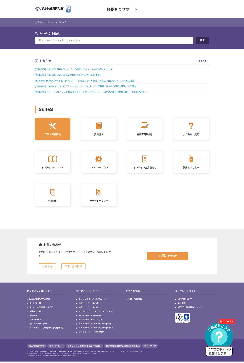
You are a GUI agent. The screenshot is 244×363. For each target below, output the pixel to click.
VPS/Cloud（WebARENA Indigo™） (95, 325)
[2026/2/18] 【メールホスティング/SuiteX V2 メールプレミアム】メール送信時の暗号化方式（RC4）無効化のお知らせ (96, 92)
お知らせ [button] (47, 267)
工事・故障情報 (135, 300)
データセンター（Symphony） (92, 333)
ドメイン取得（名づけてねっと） (93, 300)
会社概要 (182, 305)
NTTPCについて (185, 300)
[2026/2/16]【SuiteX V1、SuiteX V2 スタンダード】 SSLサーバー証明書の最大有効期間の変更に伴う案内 (89, 86)
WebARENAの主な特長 (39, 300)
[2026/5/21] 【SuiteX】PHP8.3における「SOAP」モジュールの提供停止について (76, 69)
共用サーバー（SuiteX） (89, 305)
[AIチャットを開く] (220, 339)
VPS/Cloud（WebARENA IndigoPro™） (97, 329)
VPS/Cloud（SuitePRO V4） (92, 317)
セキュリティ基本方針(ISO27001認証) (84, 347)
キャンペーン (35, 321)
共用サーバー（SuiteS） (89, 309)
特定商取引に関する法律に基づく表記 (122, 347)
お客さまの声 (35, 313)
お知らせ (33, 317)
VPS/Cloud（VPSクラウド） (91, 321)
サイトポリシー (56, 347)
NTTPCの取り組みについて (190, 309)
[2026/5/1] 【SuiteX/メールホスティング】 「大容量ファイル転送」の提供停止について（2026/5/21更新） (89, 80)
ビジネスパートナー (38, 325)
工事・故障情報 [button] (73, 267)
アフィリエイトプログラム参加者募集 (46, 329)
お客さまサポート (122, 9)
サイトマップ (150, 347)
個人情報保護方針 (37, 347)
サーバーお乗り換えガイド (41, 309)
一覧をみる (201, 61)
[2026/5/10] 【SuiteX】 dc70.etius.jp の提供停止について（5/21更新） (70, 75)
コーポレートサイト (185, 292)
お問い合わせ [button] (168, 257)
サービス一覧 (35, 305)
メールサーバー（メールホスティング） (96, 313)
